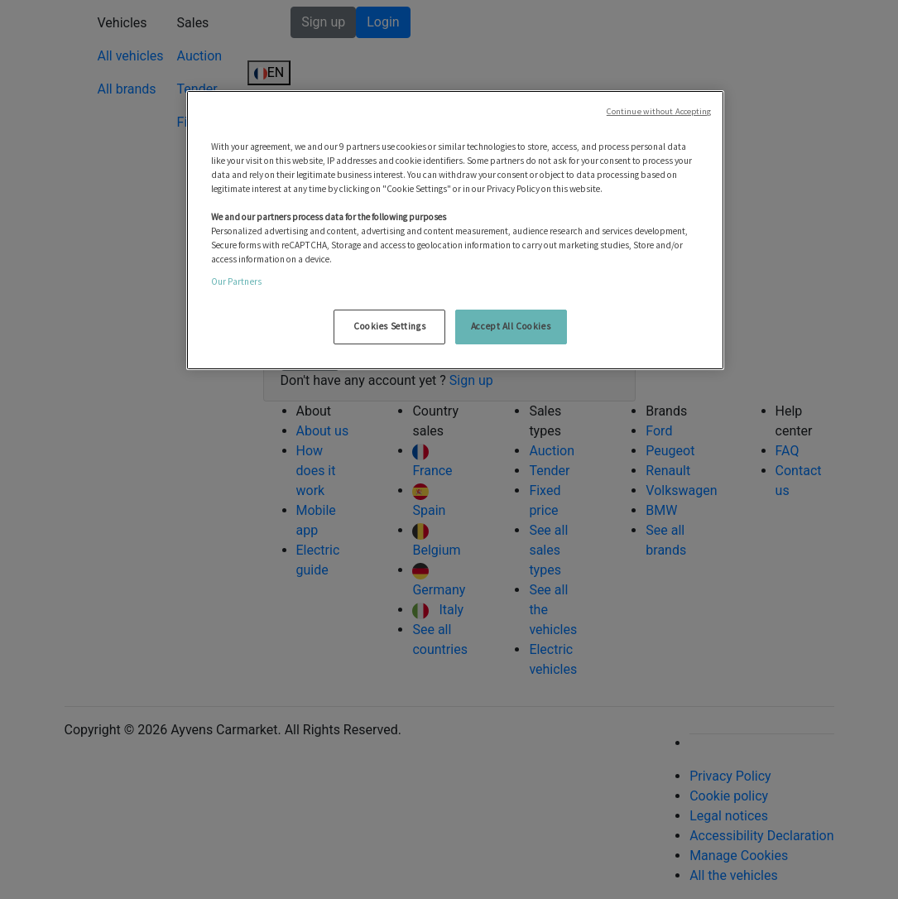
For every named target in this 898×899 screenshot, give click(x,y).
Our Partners (236, 281)
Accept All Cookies (510, 326)
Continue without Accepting (659, 111)
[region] (455, 230)
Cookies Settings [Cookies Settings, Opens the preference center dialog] (389, 326)
